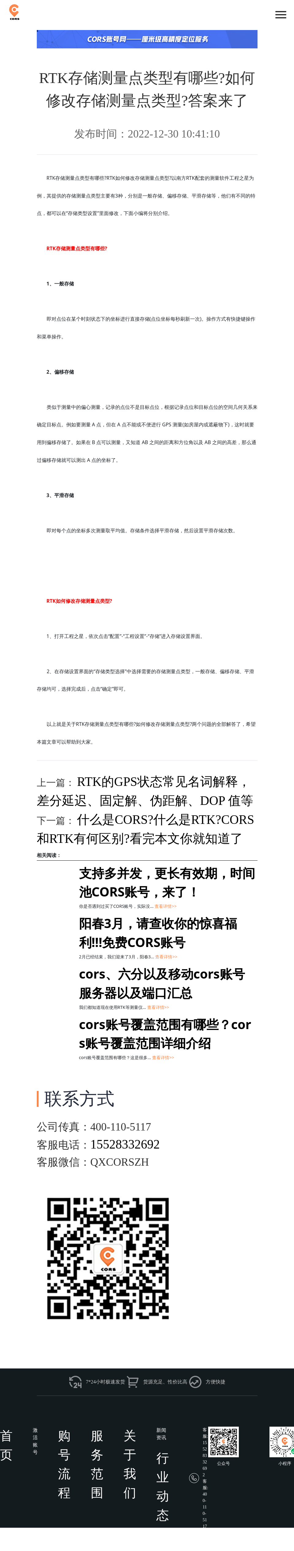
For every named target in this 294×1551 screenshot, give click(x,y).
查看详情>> (166, 906)
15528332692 (125, 1144)
